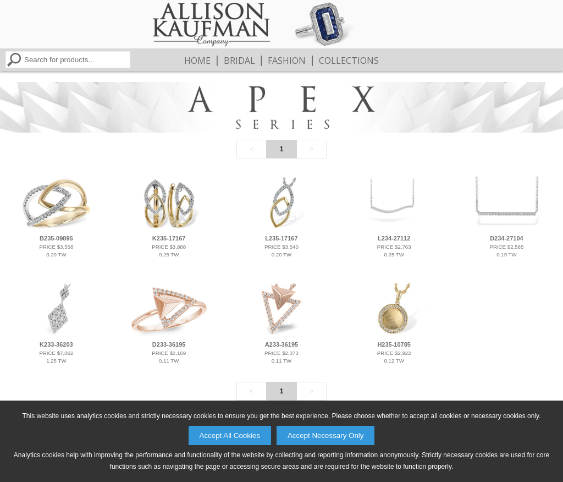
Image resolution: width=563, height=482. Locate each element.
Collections (349, 60)
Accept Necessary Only (326, 435)
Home (197, 60)
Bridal (239, 60)
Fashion (287, 60)
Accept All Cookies (230, 435)
